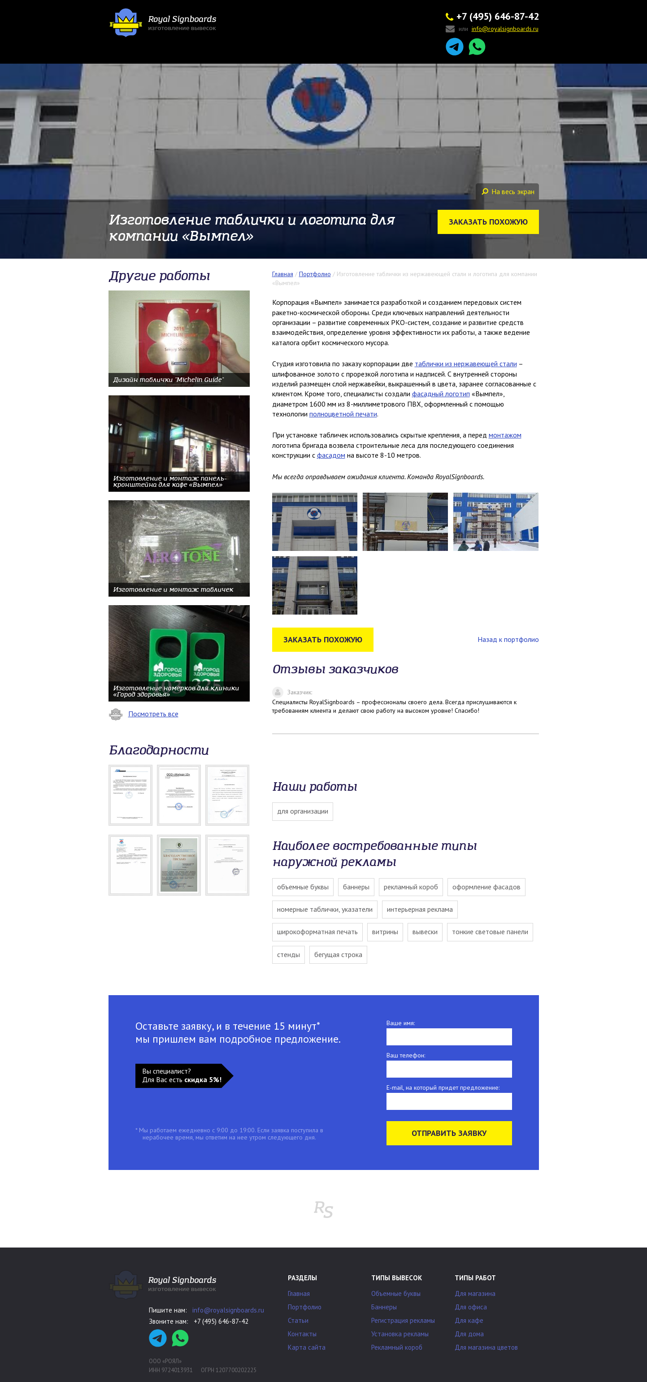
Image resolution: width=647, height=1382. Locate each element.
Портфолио (304, 1307)
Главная (299, 1293)
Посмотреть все (143, 713)
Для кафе (469, 1320)
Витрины (385, 931)
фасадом (331, 455)
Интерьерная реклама (420, 909)
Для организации (302, 810)
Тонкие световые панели (490, 931)
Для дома (469, 1333)
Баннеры (356, 886)
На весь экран (508, 191)
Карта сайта (307, 1347)
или (492, 29)
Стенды (288, 954)
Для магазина (475, 1293)
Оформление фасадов (486, 886)
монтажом (505, 434)
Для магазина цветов (486, 1347)
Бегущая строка (338, 954)
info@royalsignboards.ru (228, 1310)
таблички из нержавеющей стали (466, 363)
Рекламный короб (411, 886)
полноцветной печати (343, 413)
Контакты (302, 1333)
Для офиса (471, 1307)
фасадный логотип (441, 393)
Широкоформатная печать (317, 931)
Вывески (425, 931)
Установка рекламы (400, 1333)
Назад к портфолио (508, 639)
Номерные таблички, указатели (325, 909)
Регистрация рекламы (403, 1320)
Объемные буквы (303, 886)
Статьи (298, 1320)
